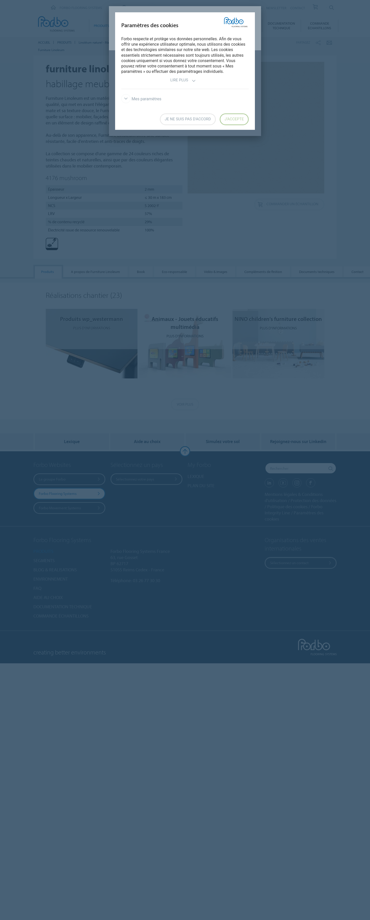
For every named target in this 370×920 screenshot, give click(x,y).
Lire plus (183, 81)
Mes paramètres (141, 98)
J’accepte (234, 119)
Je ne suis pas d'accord (188, 119)
